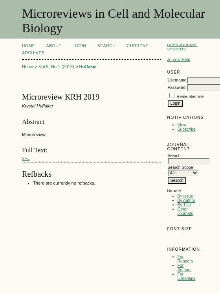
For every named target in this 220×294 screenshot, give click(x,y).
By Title (184, 205)
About (53, 46)
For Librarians (187, 276)
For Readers (185, 259)
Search (106, 46)
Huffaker (88, 66)
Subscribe (187, 129)
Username (177, 80)
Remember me (190, 96)
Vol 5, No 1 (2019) (56, 66)
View (182, 125)
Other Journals (185, 211)
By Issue (185, 196)
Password (177, 87)
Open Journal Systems (182, 47)
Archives (33, 53)
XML (26, 158)
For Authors (185, 267)
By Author (186, 200)
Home (28, 46)
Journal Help (178, 59)
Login (79, 46)
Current (137, 46)
